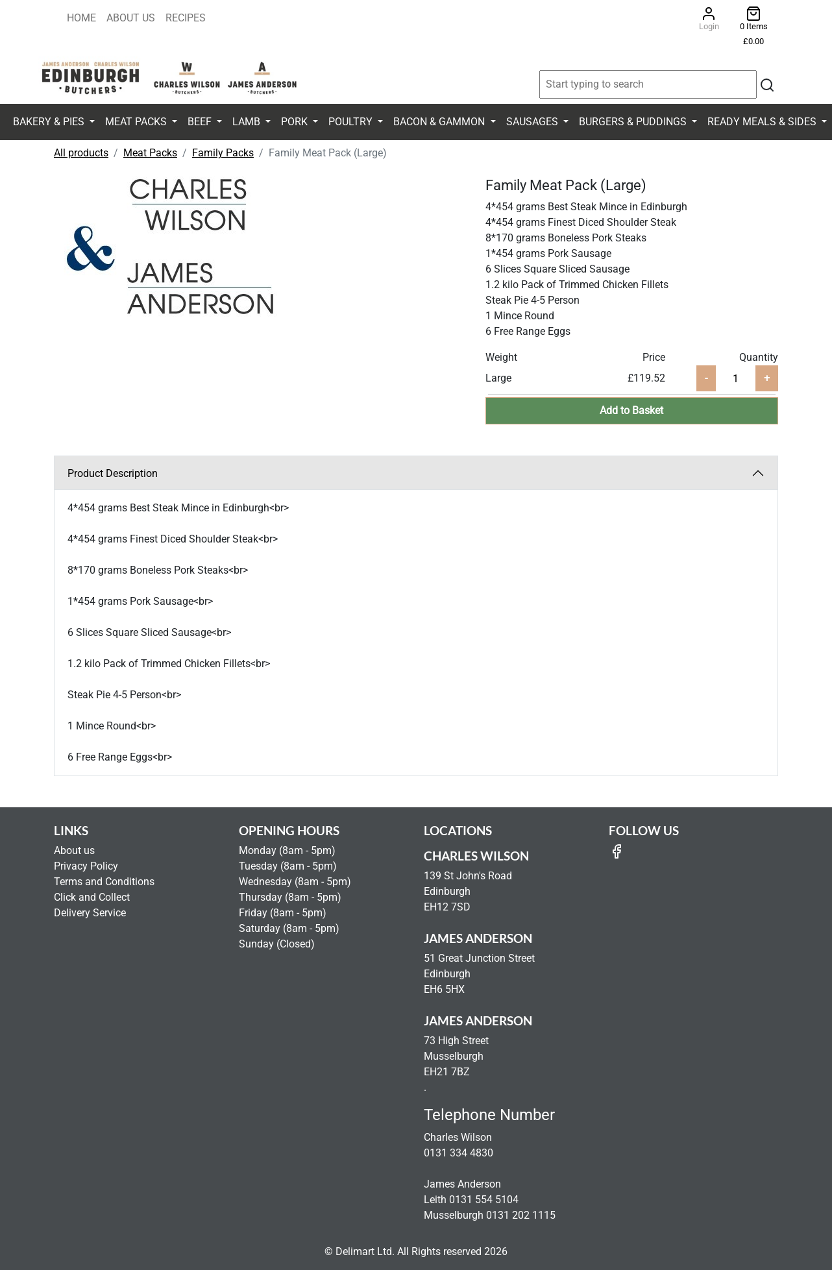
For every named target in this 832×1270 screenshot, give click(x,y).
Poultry (351, 122)
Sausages (533, 122)
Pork (295, 122)
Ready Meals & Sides (763, 122)
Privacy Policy (86, 866)
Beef (201, 122)
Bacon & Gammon (440, 122)
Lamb (247, 122)
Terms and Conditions (104, 881)
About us (74, 850)
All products (81, 153)
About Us (130, 18)
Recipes (185, 18)
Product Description (112, 473)
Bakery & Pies (50, 122)
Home (81, 18)
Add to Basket (631, 410)
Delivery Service (90, 913)
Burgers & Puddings (634, 122)
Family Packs (223, 153)
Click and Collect (92, 897)
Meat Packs (137, 122)
